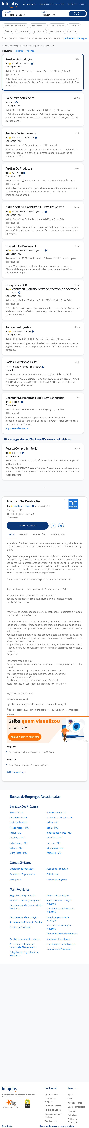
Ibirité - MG (15, 832)
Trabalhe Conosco (53, 1105)
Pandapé (72, 1111)
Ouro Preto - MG (18, 852)
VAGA (12, 534)
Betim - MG (52, 827)
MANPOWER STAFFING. (29, 211)
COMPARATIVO (57, 534)
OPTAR (19, 172)
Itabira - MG (52, 822)
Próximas (30, 51)
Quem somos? (51, 1094)
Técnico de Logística (57, 879)
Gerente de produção (58, 895)
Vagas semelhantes (17, 428)
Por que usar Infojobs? (50, 1100)
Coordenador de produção (23, 917)
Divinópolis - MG (18, 822)
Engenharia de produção (22, 895)
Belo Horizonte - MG (57, 812)
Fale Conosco (51, 1121)
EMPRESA (24, 534)
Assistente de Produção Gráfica (26, 922)
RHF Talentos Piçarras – (25, 366)
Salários (72, 4)
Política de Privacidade (73, 1120)
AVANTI (23, 331)
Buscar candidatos (76, 1107)
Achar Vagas (29, 4)
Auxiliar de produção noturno (25, 939)
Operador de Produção (22, 868)
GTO (17, 401)
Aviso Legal (73, 1115)
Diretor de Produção (20, 927)
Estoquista (15, 879)
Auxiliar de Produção (57, 868)
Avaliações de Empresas (52, 4)
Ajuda (70, 1094)
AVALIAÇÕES (39, 534)
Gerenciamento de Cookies (53, 1115)
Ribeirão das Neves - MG (59, 832)
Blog (82, 4)
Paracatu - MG (54, 852)
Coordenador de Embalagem (61, 944)
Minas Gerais (16, 812)
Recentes (19, 51)
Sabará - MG (16, 847)
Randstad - (22, 63)
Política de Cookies (53, 1110)
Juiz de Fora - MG (18, 817)
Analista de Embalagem (58, 939)
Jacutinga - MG (17, 837)
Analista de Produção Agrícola (25, 900)
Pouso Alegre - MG (19, 827)
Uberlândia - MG (55, 847)
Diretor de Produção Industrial (62, 933)
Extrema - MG (53, 843)
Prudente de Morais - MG (59, 817)
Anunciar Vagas (75, 1102)
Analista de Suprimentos (22, 874)
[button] (77, 13)
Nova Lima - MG (55, 837)
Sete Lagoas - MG (18, 843)
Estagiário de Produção (58, 948)
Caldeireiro (52, 874)
